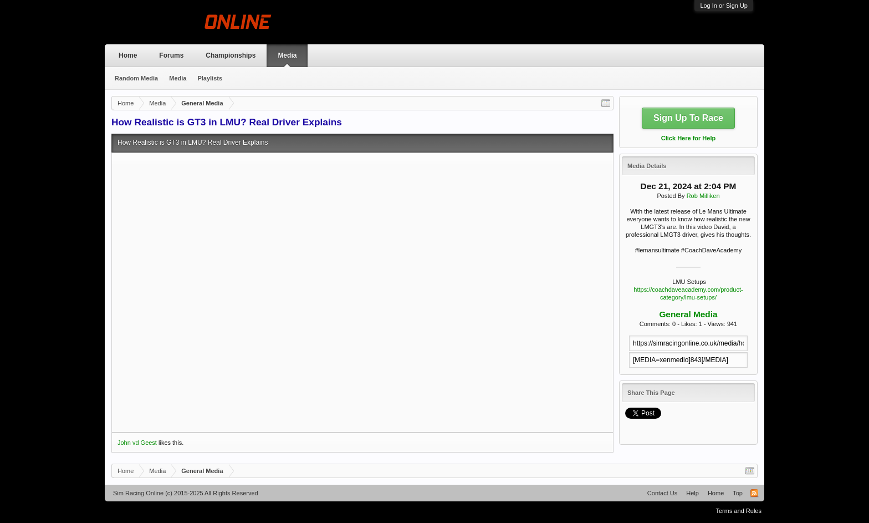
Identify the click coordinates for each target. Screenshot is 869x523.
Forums (171, 55)
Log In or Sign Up (724, 5)
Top (738, 493)
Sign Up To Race (688, 118)
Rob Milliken (703, 195)
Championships (230, 55)
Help (692, 493)
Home (128, 55)
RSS (754, 493)
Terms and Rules (738, 510)
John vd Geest (137, 442)
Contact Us (662, 493)
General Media (688, 314)
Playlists (209, 78)
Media (287, 55)
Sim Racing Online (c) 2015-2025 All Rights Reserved (185, 493)
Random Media (136, 78)
